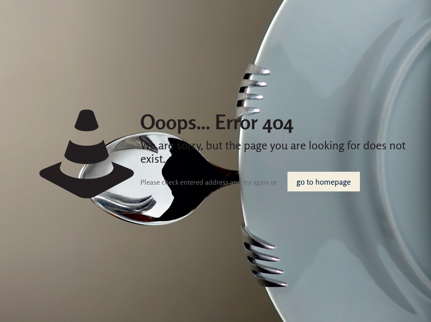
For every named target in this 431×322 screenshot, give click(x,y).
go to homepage (323, 181)
